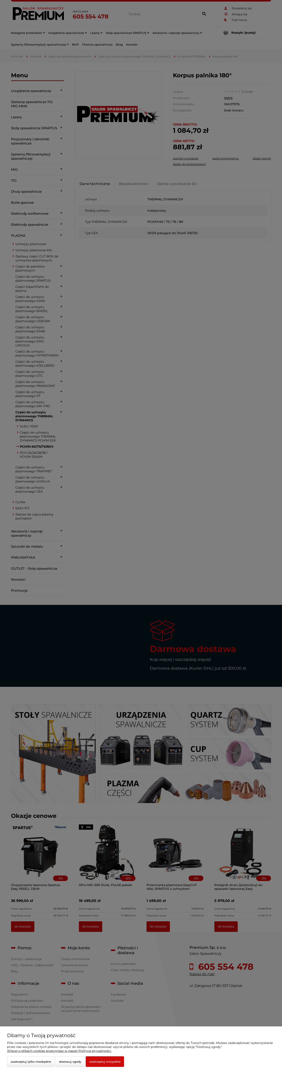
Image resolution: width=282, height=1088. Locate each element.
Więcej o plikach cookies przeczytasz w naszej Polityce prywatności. (59, 1051)
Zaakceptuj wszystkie (105, 1061)
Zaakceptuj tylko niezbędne (31, 1061)
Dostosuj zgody (70, 1061)
